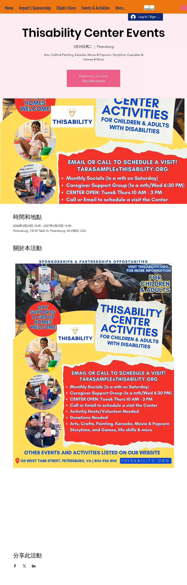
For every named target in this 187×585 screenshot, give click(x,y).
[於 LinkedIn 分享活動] (33, 565)
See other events (93, 80)
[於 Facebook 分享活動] (15, 565)
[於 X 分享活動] (24, 565)
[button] (184, 6)
